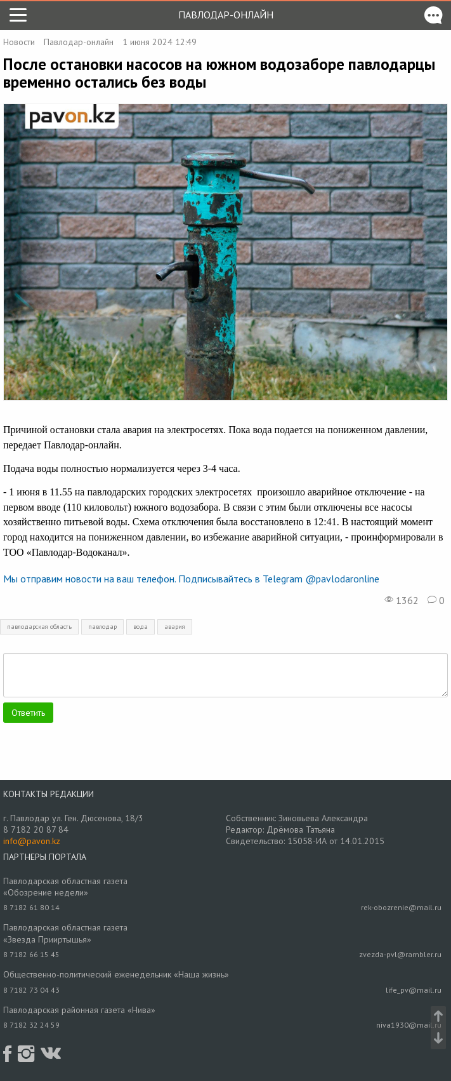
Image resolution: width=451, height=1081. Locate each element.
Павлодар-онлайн (225, 14)
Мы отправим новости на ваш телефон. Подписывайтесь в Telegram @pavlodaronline (191, 578)
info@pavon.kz (31, 841)
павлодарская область (39, 626)
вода (140, 626)
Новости (19, 42)
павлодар (102, 626)
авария (174, 626)
